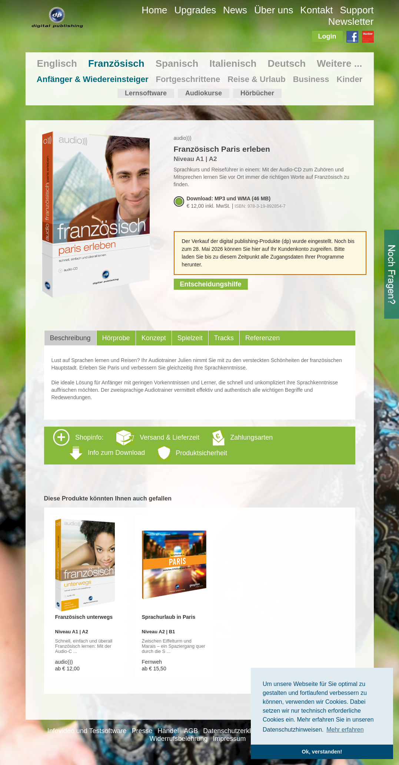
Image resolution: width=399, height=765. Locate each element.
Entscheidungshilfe (211, 284)
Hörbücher (257, 93)
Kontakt (316, 10)
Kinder (350, 79)
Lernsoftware (146, 93)
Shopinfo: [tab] (163, 445)
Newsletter (351, 21)
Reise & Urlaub (256, 79)
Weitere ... (339, 63)
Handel (168, 731)
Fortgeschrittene (188, 79)
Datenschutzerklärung (235, 731)
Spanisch (177, 63)
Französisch (116, 63)
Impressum (229, 738)
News (235, 10)
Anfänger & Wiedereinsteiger (93, 79)
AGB (191, 731)
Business (311, 79)
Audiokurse (203, 93)
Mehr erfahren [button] (345, 729)
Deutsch (286, 63)
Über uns (273, 10)
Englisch (57, 63)
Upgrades (195, 10)
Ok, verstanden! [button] (322, 752)
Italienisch (232, 63)
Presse (142, 731)
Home (154, 10)
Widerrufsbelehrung (179, 738)
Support (356, 10)
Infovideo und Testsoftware (87, 731)
